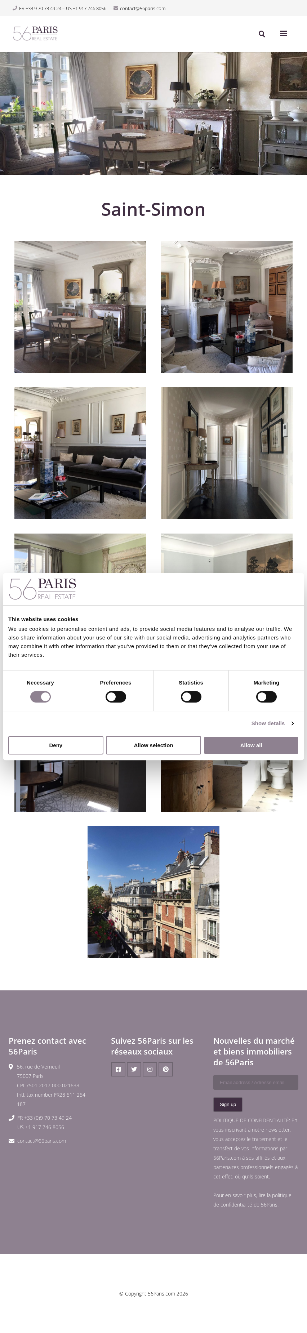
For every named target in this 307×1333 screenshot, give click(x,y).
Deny (55, 745)
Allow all (251, 745)
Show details (268, 723)
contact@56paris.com (41, 1140)
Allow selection (153, 745)
